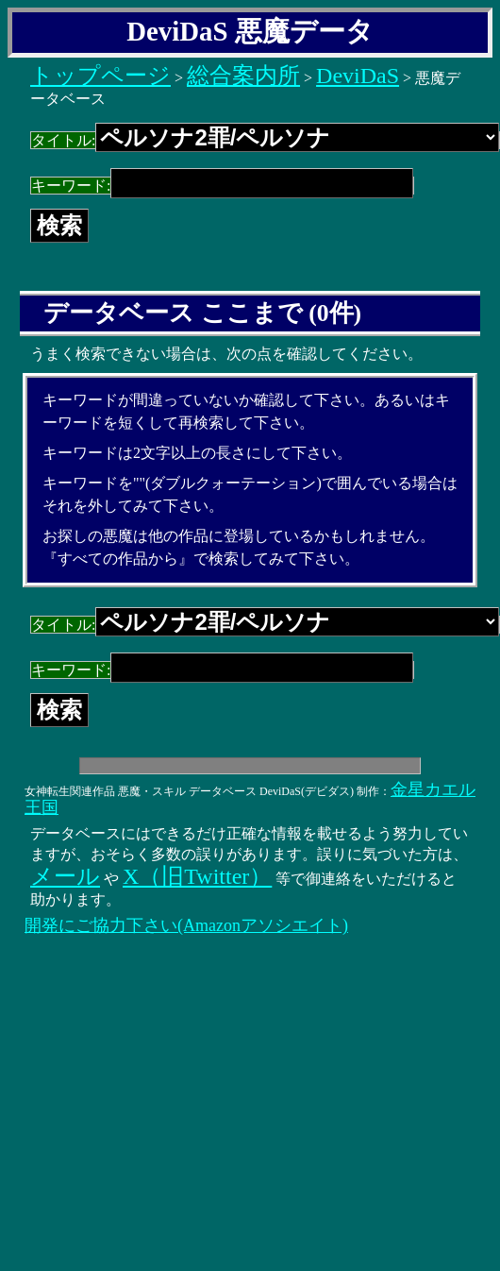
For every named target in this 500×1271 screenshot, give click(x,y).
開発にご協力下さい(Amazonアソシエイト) (186, 925)
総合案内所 (243, 75)
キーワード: (222, 186)
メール (65, 876)
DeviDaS (357, 75)
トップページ (100, 75)
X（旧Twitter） (197, 876)
